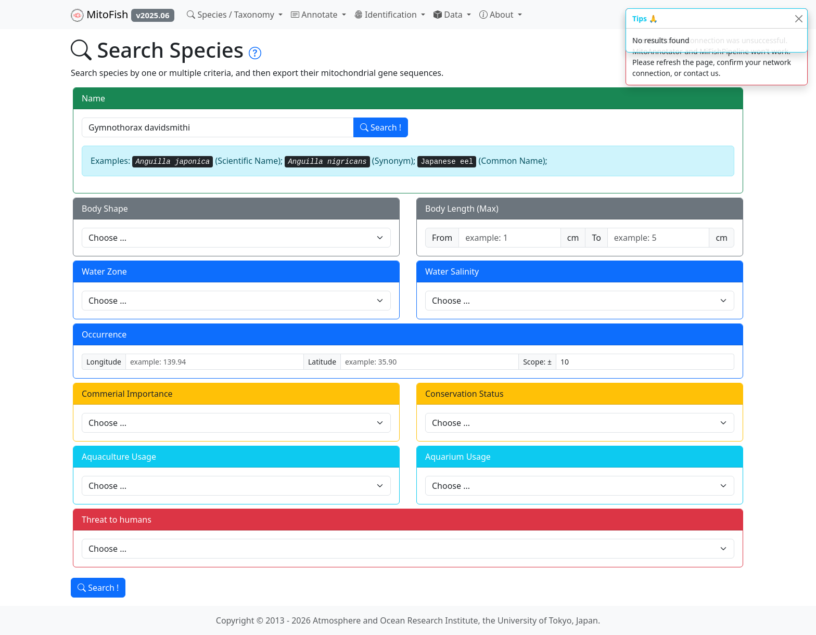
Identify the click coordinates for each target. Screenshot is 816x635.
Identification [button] (386, 14)
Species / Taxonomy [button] (231, 14)
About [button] (497, 14)
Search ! (380, 127)
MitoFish (122, 14)
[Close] (798, 18)
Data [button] (449, 14)
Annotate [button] (315, 14)
